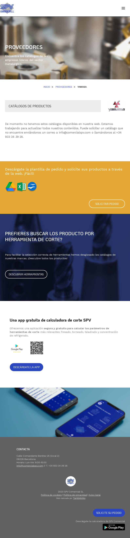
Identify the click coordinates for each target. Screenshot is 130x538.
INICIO (46, 86)
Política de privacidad (75, 495)
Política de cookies (51, 495)
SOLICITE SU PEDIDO (108, 512)
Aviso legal (95, 495)
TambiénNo (79, 498)
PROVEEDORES (64, 86)
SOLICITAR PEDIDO (107, 203)
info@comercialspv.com (75, 132)
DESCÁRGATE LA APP (26, 367)
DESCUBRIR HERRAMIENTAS (26, 274)
